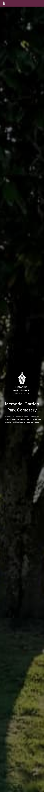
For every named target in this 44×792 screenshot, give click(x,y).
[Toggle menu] (40, 3)
